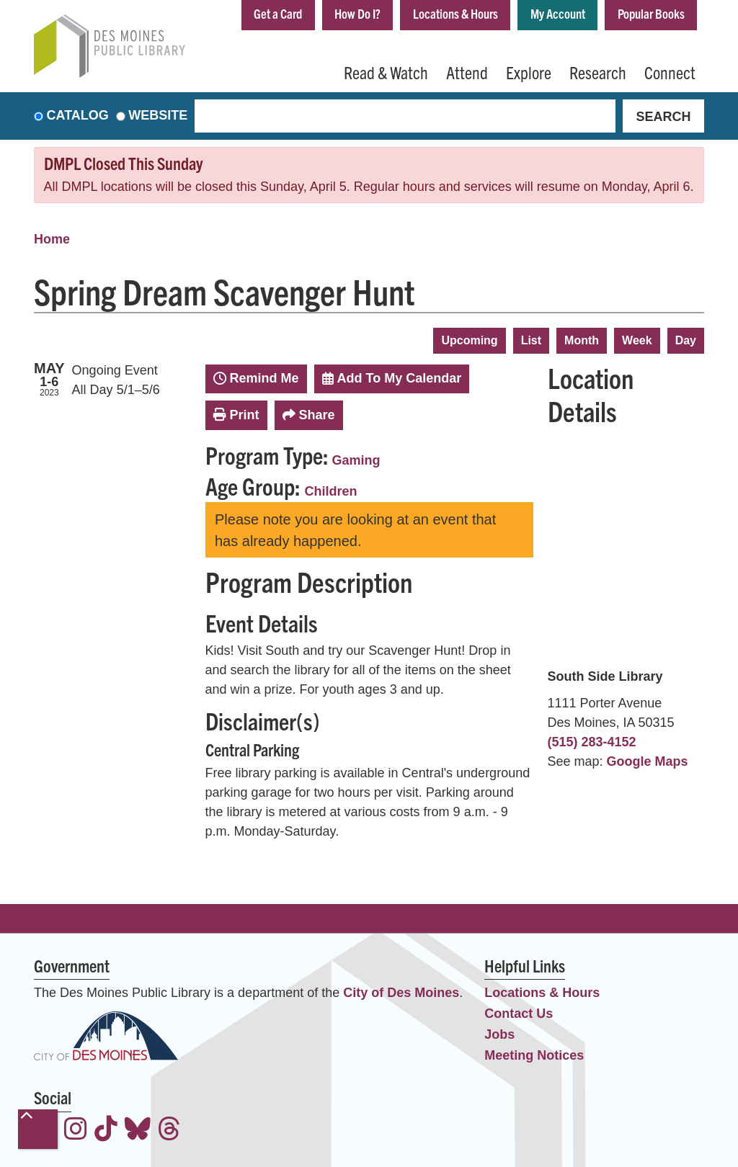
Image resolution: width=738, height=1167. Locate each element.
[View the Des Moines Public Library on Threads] (169, 1130)
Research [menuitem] (597, 72)
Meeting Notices (534, 1056)
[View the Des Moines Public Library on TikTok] (105, 1130)
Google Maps (647, 761)
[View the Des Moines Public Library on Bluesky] (138, 1130)
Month (581, 340)
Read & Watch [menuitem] (386, 72)
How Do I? (357, 13)
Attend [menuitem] (467, 72)
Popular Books (651, 13)
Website (157, 116)
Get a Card (278, 13)
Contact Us (518, 1014)
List (531, 340)
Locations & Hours (455, 13)
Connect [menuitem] (669, 72)
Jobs (499, 1035)
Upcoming (469, 340)
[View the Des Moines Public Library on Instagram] (75, 1130)
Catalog (78, 116)
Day (685, 340)
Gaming (356, 460)
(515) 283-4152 (592, 742)
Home (52, 239)
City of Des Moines (401, 993)
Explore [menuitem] (528, 72)
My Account (557, 13)
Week (637, 340)
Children (331, 491)
